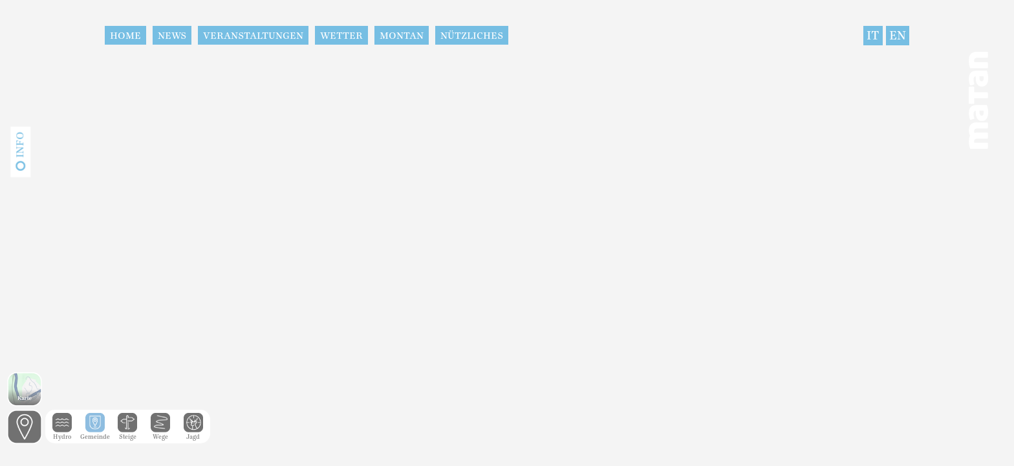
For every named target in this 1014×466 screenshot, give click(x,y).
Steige (127, 434)
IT (873, 35)
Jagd (193, 434)
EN (897, 35)
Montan (402, 35)
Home (125, 35)
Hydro (62, 434)
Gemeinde (95, 434)
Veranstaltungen (253, 35)
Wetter (341, 35)
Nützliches (471, 35)
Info (20, 145)
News (172, 35)
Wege (160, 434)
